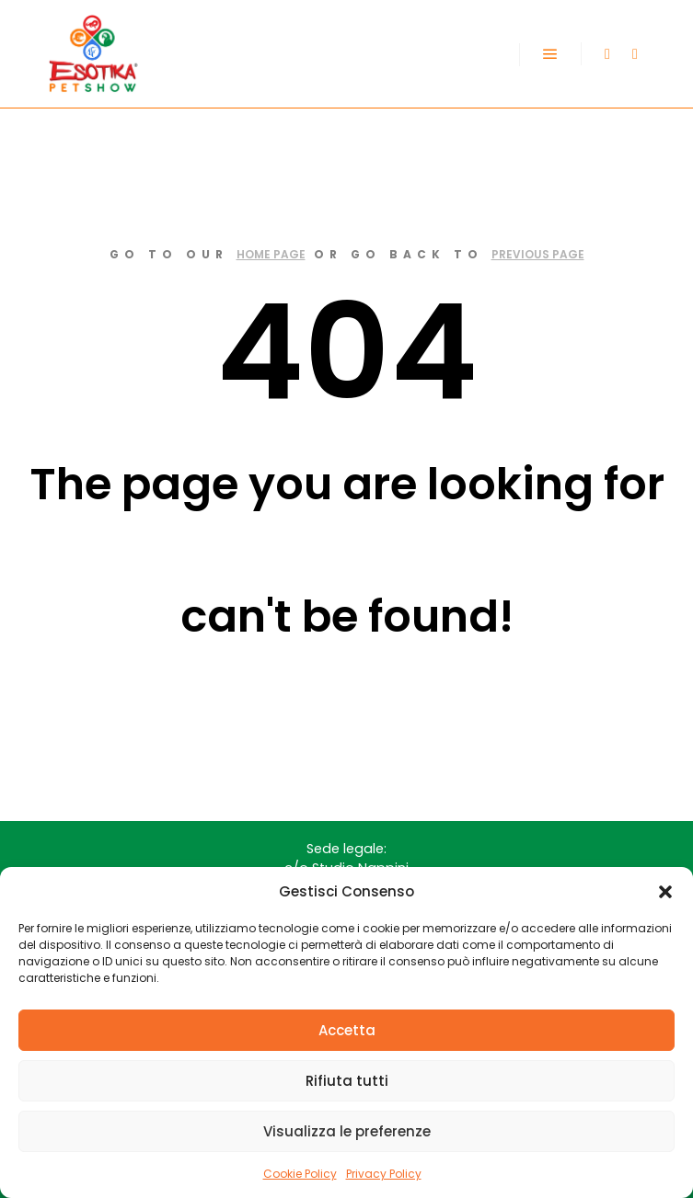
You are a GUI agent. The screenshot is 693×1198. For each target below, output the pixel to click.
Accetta (346, 1030)
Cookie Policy (300, 1173)
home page (271, 254)
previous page (537, 254)
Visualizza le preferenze (347, 1131)
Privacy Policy (384, 1173)
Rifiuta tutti (347, 1080)
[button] (665, 892)
